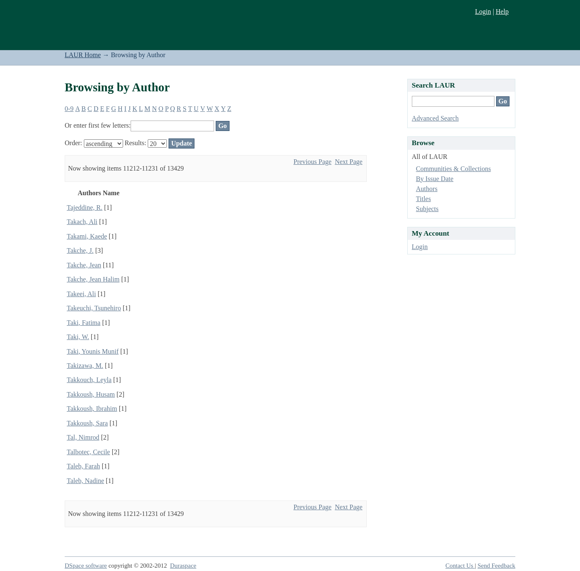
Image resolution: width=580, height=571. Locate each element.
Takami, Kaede (87, 236)
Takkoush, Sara (87, 423)
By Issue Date (435, 178)
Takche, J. (80, 250)
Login (483, 11)
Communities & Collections (453, 168)
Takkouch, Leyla (89, 379)
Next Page (348, 161)
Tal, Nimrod (83, 437)
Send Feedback (496, 565)
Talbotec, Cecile (88, 451)
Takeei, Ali (81, 293)
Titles (423, 198)
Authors (427, 188)
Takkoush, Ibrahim (92, 408)
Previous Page (312, 161)
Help (502, 11)
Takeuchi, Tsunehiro (94, 308)
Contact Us (460, 565)
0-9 (69, 108)
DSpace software (86, 565)
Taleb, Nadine (85, 480)
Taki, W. (78, 336)
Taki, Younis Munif (93, 351)
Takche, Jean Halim (93, 279)
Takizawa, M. (85, 365)
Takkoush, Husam (91, 394)
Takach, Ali (82, 221)
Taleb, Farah (83, 466)
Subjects (427, 208)
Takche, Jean (84, 265)
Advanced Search (435, 118)
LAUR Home (83, 54)
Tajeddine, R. (85, 207)
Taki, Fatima (84, 322)
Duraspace (183, 565)
